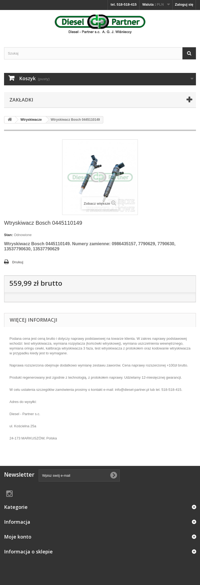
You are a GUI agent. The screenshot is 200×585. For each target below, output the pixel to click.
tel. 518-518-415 (123, 4)
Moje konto (17, 536)
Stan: (8, 235)
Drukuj (17, 262)
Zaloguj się (184, 4)
